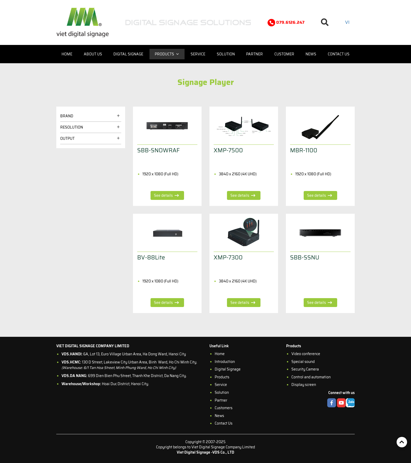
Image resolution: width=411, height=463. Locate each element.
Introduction (225, 361)
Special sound (303, 361)
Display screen (303, 384)
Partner (254, 54)
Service (198, 54)
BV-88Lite (151, 257)
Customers (223, 408)
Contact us (338, 54)
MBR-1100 (303, 150)
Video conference (305, 354)
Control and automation (311, 377)
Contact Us (223, 423)
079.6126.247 (286, 22)
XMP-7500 (228, 150)
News (311, 54)
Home (67, 54)
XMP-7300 (228, 257)
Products (167, 54)
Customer (284, 54)
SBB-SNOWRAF (158, 150)
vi (347, 22)
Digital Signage (128, 54)
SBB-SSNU (304, 257)
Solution (226, 54)
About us (93, 54)
